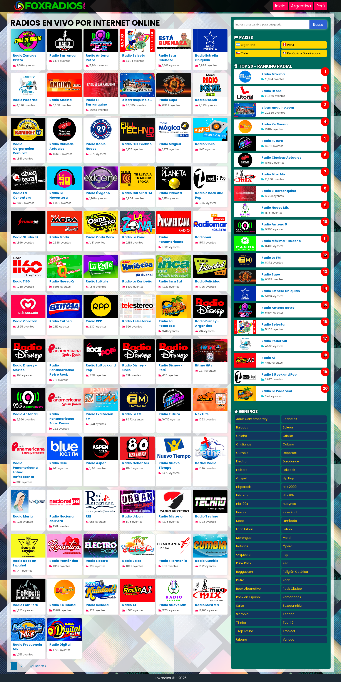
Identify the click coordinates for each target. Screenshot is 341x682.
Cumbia (242, 453)
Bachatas (290, 419)
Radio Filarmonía (173, 561)
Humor (241, 512)
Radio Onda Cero (100, 237)
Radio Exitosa (60, 321)
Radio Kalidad (97, 605)
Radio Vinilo (205, 144)
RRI (88, 516)
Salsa (240, 605)
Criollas (288, 436)
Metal (287, 538)
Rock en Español (248, 597)
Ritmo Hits (203, 365)
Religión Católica (295, 571)
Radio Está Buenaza (167, 57)
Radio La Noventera (58, 195)
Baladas (242, 427)
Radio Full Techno (137, 144)
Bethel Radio (205, 463)
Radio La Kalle (97, 281)
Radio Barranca (62, 55)
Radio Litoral (271, 91)
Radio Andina (60, 100)
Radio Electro (97, 561)
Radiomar (203, 237)
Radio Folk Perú (25, 605)
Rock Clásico (292, 588)
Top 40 (288, 622)
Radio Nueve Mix (172, 605)
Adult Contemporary (251, 419)
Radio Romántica (63, 561)
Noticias (242, 546)
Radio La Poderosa (167, 323)
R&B (286, 563)
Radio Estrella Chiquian (206, 57)
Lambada (290, 521)
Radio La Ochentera (22, 195)
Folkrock (289, 470)
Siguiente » (38, 666)
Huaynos (289, 504)
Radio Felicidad (207, 281)
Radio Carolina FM (137, 193)
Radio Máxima (273, 74)
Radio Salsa (131, 561)
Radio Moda (59, 237)
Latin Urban (244, 529)
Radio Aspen (96, 463)
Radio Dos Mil (206, 100)
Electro (241, 461)
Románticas (292, 597)
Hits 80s (288, 495)
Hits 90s (242, 504)
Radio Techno (206, 516)
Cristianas (243, 444)
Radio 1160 (21, 281)
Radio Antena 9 (25, 414)
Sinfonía (242, 614)
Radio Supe (168, 100)
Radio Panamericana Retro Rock (61, 370)
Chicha (241, 436)
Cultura (288, 444)
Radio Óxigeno (98, 193)
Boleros (288, 427)
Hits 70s (242, 495)
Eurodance (291, 461)
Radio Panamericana (171, 239)
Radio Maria (23, 516)
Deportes (290, 453)
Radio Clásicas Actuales (61, 146)
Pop (285, 555)
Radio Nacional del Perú (61, 518)
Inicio (280, 6)
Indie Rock (290, 512)
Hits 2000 (290, 487)
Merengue (244, 538)
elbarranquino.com (138, 100)
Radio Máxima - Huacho (281, 241)
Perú (320, 6)
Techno (288, 614)
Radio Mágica (170, 144)
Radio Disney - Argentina (207, 323)
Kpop (240, 521)
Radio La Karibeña (137, 281)
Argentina (301, 6)
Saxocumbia (292, 605)
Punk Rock (243, 563)
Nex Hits (202, 414)
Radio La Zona (133, 237)
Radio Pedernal (25, 100)
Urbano (241, 639)
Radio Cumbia (206, 561)
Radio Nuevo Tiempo (169, 465)
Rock (286, 580)
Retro (240, 580)
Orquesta (243, 555)
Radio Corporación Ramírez (23, 148)
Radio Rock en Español (24, 563)
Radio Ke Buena (62, 605)
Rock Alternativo (248, 588)
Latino (287, 529)
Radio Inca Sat (170, 281)
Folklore (241, 470)
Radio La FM (131, 414)
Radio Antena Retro (277, 308)
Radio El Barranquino (96, 102)
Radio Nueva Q (61, 281)
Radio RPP (94, 321)
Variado (288, 639)
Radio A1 (129, 605)
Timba (241, 622)
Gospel (241, 478)
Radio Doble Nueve (96, 146)
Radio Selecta (133, 55)
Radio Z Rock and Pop (279, 374)
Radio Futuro (169, 414)
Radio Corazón (25, 321)
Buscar (318, 24)
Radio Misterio (170, 516)
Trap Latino (244, 631)
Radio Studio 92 (25, 237)
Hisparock (243, 487)
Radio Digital (59, 644)
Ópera (287, 546)
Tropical (289, 631)
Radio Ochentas (135, 463)
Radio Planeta (170, 193)
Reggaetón (244, 571)
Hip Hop (288, 478)
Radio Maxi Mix (207, 605)
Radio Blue (58, 463)
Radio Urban (132, 516)
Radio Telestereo (136, 321)
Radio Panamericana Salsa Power (61, 418)
